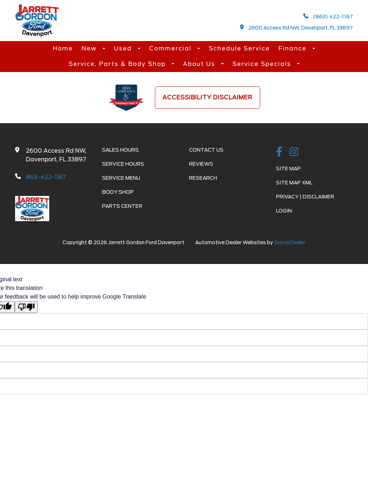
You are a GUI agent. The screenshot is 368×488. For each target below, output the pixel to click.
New (90, 48)
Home (63, 48)
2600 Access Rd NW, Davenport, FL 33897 (296, 27)
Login (284, 211)
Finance (294, 48)
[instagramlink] (294, 152)
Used (124, 48)
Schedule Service (239, 48)
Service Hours (123, 164)
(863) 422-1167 (328, 16)
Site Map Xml (294, 182)
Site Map (288, 168)
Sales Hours (120, 150)
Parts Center (122, 206)
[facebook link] (279, 152)
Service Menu (121, 178)
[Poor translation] (26, 307)
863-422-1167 (46, 177)
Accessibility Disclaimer (207, 97)
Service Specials (263, 64)
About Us (200, 64)
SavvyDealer (289, 242)
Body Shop (118, 192)
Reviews (201, 164)
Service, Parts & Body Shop (118, 64)
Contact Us (206, 150)
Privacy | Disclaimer (305, 197)
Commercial (171, 48)
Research (203, 178)
